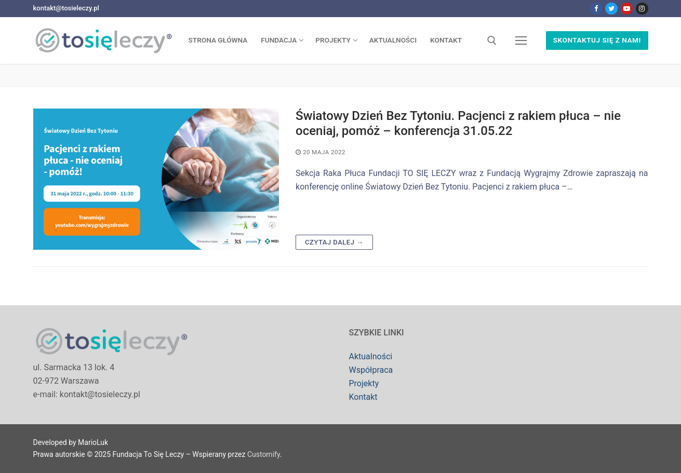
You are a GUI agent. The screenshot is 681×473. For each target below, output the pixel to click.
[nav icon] (521, 40)
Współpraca (371, 370)
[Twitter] (611, 9)
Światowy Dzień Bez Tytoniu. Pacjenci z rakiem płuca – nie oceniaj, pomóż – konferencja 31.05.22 (458, 123)
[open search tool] (492, 40)
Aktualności (371, 356)
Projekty (364, 383)
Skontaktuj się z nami (597, 40)
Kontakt (363, 397)
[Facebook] (596, 9)
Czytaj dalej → (334, 242)
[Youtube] (627, 9)
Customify (263, 454)
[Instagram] (642, 9)
